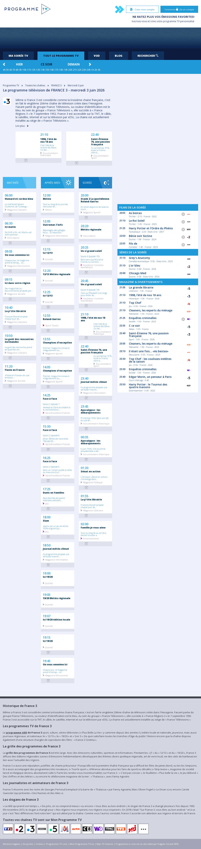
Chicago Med (137, 273)
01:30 (84, 467)
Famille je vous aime (93, 527)
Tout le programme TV (61, 55)
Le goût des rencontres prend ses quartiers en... (18, 348)
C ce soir (134, 325)
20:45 (84, 280)
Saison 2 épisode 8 (51, 435)
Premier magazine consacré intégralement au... (56, 349)
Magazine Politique (93, 482)
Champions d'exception (57, 342)
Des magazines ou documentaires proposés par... (19, 289)
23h (84, 69)
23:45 (84, 406)
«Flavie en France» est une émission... (17, 376)
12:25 (46, 291)
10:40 (8, 307)
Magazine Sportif (54, 353)
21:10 (44, 134)
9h (20, 69)
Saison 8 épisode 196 (90, 289)
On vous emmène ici (17, 254)
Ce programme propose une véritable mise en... (56, 555)
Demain (74, 64)
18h (61, 69)
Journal (49, 302)
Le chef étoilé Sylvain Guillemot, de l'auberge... (16, 205)
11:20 (8, 366)
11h (29, 69)
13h (38, 69)
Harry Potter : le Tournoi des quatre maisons (148, 386)
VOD (97, 55)
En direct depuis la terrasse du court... (95, 207)
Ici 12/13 (48, 295)
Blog (118, 55)
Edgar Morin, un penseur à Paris (150, 377)
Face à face (50, 398)
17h (57, 69)
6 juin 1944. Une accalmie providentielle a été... (93, 449)
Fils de (133, 243)
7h (14, 69)
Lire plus (21, 126)
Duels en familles (53, 492)
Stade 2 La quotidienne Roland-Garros (95, 200)
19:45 (46, 660)
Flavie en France (15, 369)
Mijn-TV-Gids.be (105, 844)
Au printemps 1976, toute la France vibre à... (100, 150)
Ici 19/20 (48, 640)
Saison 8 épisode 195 (90, 256)
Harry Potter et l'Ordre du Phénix (151, 228)
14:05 (46, 366)
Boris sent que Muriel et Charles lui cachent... (92, 260)
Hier (19, 64)
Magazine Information (56, 235)
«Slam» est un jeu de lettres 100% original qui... (55, 527)
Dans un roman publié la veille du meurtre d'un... (57, 471)
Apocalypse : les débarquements (91, 411)
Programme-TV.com (56, 844)
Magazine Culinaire (17, 209)
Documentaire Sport (99, 156)
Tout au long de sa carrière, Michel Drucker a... (93, 534)
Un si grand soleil (91, 250)
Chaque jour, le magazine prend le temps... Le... (17, 261)
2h (95, 69)
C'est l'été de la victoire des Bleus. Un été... (48, 147)
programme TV (171, 21)
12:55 (46, 315)
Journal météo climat (56, 548)
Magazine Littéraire (17, 322)
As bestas (135, 213)
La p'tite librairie (15, 311)
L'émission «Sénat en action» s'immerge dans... (94, 477)
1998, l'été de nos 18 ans (48, 140)
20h (70, 69)
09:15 (8, 279)
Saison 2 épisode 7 (51, 404)
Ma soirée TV (18, 55)
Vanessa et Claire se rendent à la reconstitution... (56, 408)
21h (75, 69)
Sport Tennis (51, 325)
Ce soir (46, 64)
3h (99, 69)
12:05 (46, 221)
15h (47, 69)
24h (89, 69)
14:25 (46, 395)
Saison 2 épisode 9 (51, 466)
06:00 (8, 195)
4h (4, 69)
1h (92, 69)
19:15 (46, 637)
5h (7, 69)
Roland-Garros (52, 319)
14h (43, 69)
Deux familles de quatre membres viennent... (54, 499)
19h (66, 69)
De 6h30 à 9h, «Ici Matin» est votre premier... (18, 233)
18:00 (46, 517)
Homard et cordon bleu (19, 198)
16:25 (46, 457)
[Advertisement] (100, 38)
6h (10, 69)
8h (17, 69)
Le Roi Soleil (137, 220)
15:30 (46, 426)
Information (13, 237)
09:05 (8, 251)
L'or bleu (134, 265)
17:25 (46, 488)
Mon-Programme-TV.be (82, 844)
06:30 (8, 223)
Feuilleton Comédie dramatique (92, 266)
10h (24, 69)
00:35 (84, 437)
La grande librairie (141, 287)
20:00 (84, 195)
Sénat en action (90, 471)
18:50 (46, 545)
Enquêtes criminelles (142, 318)
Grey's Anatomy (139, 258)
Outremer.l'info (53, 224)
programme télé (16, 732)
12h (34, 69)
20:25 (84, 247)
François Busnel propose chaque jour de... (16, 317)
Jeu (47, 503)
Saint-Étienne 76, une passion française (100, 141)
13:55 (46, 338)
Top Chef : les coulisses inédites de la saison (150, 360)
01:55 (84, 495)
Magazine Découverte (18, 265)
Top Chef (135, 303)
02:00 (84, 523)
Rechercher (148, 55)
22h (79, 69)
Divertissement (91, 538)
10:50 (8, 335)
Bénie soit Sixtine (140, 236)
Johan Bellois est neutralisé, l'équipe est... (55, 439)
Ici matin (10, 226)
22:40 (95, 134)
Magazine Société (16, 293)
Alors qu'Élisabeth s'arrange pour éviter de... (94, 294)
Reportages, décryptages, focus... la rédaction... (54, 231)
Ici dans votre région (17, 282)
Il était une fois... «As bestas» (148, 351)
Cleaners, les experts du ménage (150, 310)
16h (52, 69)
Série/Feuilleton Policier (57, 412)
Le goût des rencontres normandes (19, 340)
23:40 (84, 378)
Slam (46, 520)
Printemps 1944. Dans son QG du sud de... (95, 419)
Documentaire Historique (49, 154)
